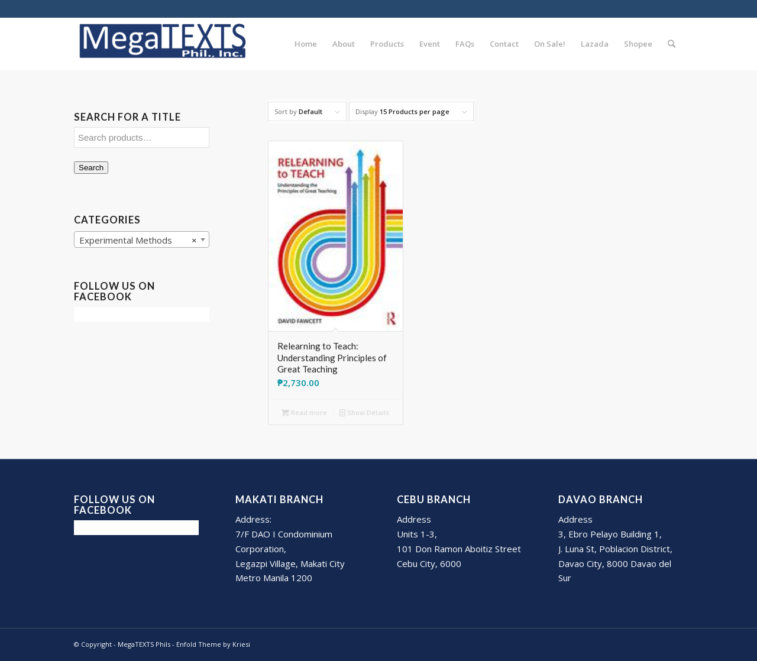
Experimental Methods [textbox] (138, 240)
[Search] (671, 43)
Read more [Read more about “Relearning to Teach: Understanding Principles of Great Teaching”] (304, 412)
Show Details (364, 412)
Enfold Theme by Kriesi (213, 644)
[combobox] (141, 239)
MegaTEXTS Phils (144, 644)
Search (91, 167)
